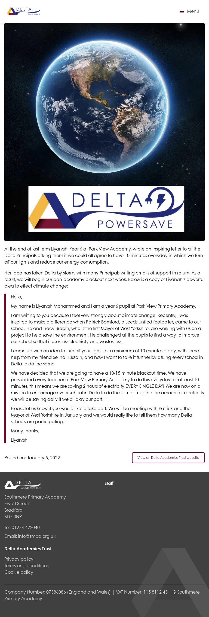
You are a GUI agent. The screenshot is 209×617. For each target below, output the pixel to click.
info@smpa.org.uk (37, 536)
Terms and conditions (26, 565)
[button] (188, 11)
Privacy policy (18, 559)
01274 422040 (26, 527)
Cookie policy (18, 572)
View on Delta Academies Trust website (168, 457)
